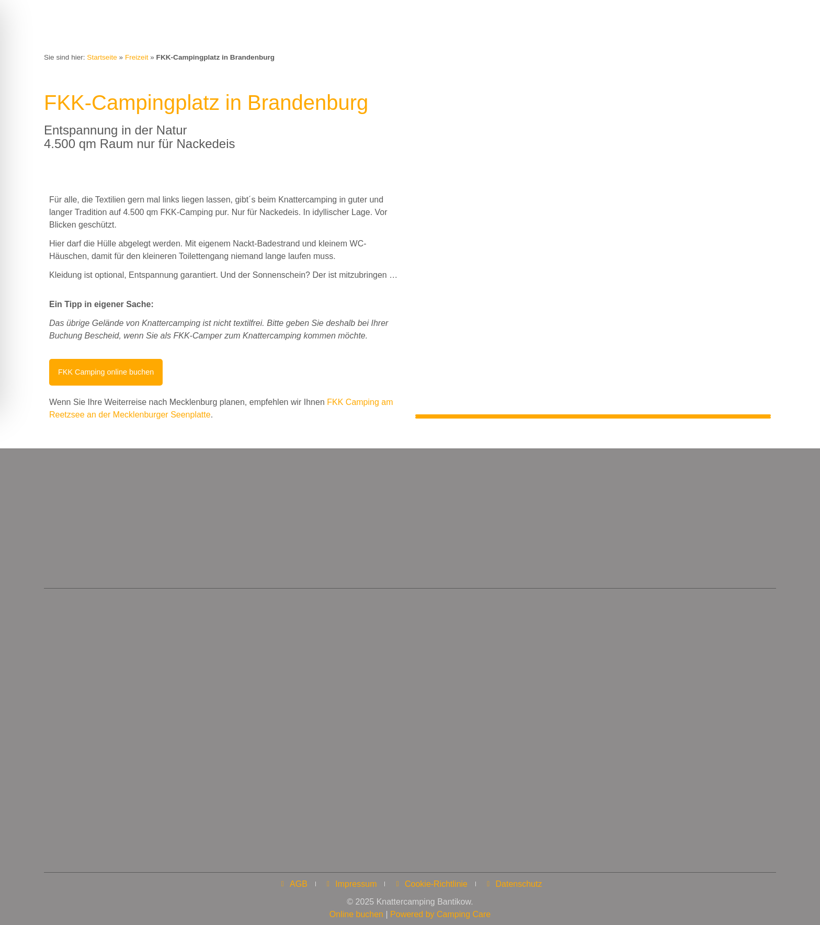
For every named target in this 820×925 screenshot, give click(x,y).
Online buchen (356, 912)
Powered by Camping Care (440, 912)
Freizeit (137, 57)
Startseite (102, 57)
